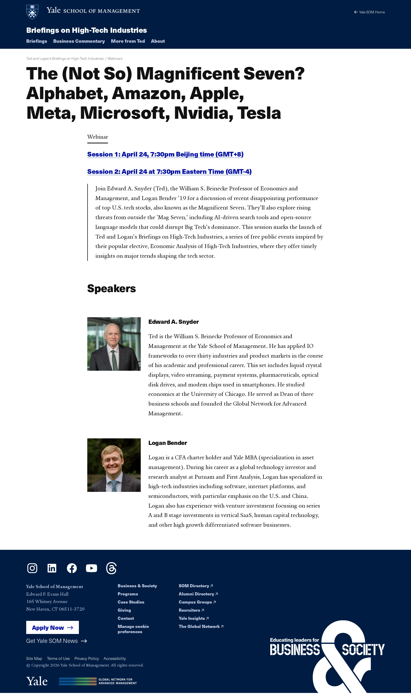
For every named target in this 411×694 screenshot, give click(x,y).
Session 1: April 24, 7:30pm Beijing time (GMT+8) (166, 154)
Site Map (34, 658)
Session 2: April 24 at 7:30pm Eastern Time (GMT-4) (170, 171)
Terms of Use (59, 658)
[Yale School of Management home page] (83, 12)
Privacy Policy (88, 658)
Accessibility (117, 658)
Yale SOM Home (369, 11)
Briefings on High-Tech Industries (87, 29)
